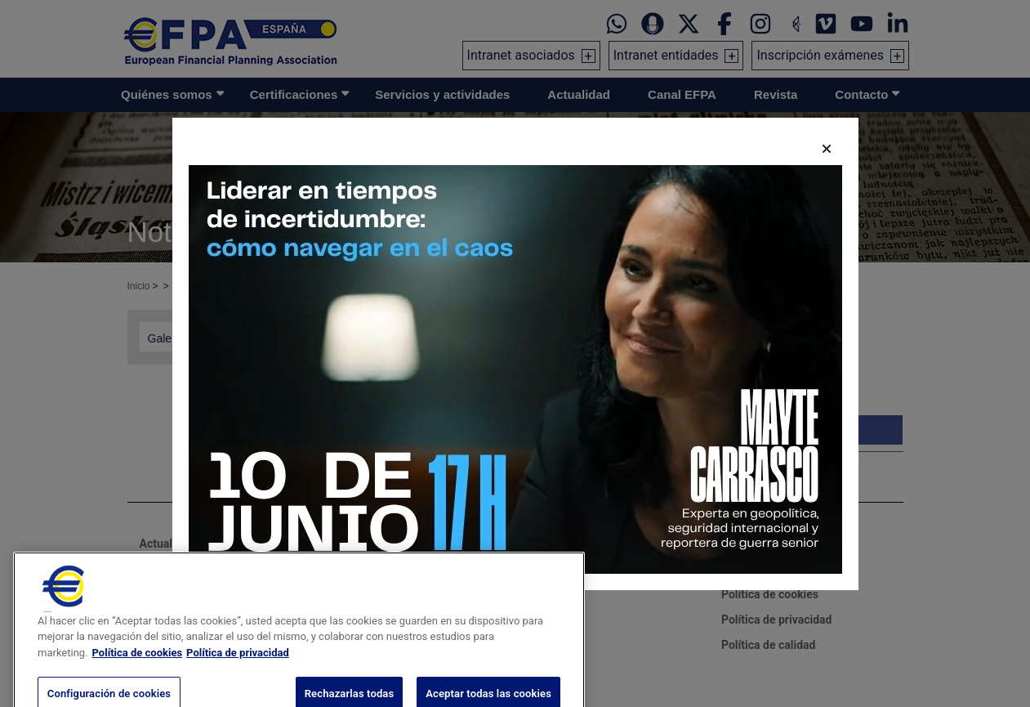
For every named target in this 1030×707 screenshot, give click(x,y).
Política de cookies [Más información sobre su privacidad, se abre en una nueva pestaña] (137, 672)
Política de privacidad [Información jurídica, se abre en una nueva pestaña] (237, 672)
